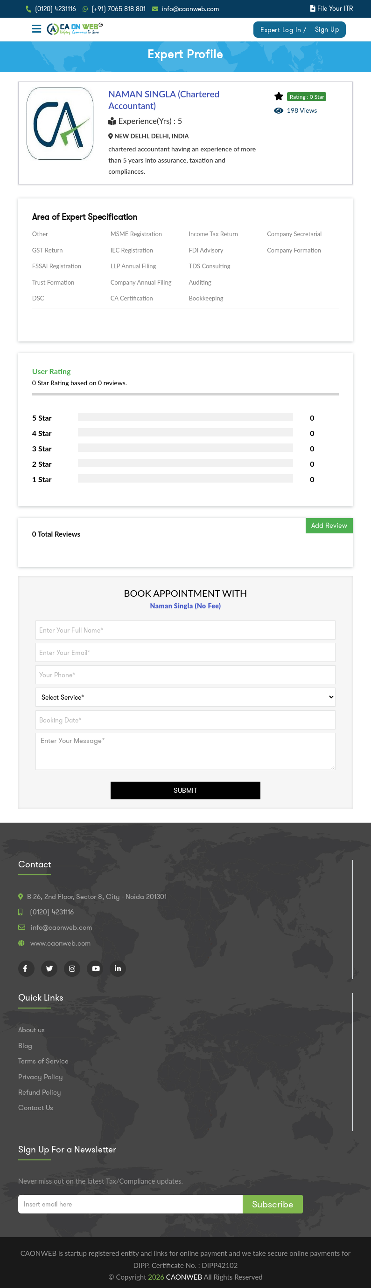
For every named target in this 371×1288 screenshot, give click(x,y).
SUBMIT (185, 790)
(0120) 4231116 (55, 9)
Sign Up (327, 29)
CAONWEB (185, 1277)
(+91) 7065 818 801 (118, 9)
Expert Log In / (283, 29)
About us (31, 1030)
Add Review (329, 525)
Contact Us (35, 1108)
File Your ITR (335, 8)
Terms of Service (43, 1061)
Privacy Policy (40, 1077)
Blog (25, 1046)
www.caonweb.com (60, 943)
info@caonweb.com (190, 9)
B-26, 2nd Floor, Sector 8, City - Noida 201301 (97, 897)
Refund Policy (39, 1092)
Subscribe (273, 1204)
